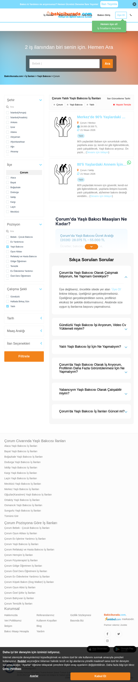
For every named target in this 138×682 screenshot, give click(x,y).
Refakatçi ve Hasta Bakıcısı (23, 255)
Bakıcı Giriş (103, 15)
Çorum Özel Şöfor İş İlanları (19, 591)
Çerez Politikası (12, 668)
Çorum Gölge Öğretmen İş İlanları (23, 564)
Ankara (13, 121)
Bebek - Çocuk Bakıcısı (21, 236)
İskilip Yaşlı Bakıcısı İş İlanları (20, 466)
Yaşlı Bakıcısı (16, 246)
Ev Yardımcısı (17, 241)
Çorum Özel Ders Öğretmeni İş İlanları (25, 570)
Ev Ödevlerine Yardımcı (21, 270)
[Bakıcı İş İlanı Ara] (64, 63)
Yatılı (12, 305)
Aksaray (14, 150)
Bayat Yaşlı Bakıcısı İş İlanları (20, 450)
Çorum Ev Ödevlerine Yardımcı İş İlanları (27, 575)
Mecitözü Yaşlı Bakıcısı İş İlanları (22, 482)
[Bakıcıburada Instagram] (107, 639)
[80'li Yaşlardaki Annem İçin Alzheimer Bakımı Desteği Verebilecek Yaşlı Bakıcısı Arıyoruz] (83, 179)
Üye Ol (121, 15)
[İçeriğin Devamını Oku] (91, 246)
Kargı (13, 201)
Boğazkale (15, 186)
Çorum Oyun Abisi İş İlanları (20, 586)
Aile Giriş (87, 15)
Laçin (13, 206)
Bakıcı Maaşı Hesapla (16, 630)
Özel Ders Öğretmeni (20, 275)
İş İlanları (49, 15)
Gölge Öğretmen (18, 260)
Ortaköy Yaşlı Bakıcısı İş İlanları (22, 499)
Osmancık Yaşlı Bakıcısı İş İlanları (23, 504)
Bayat (13, 181)
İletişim (8, 625)
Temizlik (14, 265)
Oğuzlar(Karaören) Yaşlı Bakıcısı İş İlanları (28, 493)
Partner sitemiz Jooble (115, 624)
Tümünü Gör (11, 515)
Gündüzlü (15, 295)
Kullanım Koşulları (47, 619)
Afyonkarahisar (17, 141)
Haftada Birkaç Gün (19, 300)
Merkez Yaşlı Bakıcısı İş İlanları (21, 488)
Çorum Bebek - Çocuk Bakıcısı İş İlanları (27, 527)
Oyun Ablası (16, 250)
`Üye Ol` (116, 288)
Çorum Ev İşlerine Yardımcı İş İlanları (25, 537)
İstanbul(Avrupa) (18, 111)
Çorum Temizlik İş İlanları (18, 602)
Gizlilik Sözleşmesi (80, 614)
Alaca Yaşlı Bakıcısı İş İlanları (20, 445)
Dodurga (14, 191)
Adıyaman (15, 136)
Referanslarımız (45, 614)
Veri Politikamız (13, 619)
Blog (39, 625)
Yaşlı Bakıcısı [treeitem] (44, 75)
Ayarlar (34, 675)
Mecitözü (14, 211)
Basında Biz (77, 619)
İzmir (12, 126)
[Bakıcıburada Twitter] (118, 633)
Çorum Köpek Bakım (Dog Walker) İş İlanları (29, 581)
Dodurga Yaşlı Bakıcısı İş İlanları (22, 461)
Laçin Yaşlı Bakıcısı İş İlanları (20, 477)
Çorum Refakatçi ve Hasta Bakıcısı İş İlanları (29, 548)
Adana (13, 131)
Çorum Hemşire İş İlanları (18, 554)
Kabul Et (100, 676)
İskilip (13, 196)
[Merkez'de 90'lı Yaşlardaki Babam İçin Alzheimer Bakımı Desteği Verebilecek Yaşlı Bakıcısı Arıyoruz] (83, 133)
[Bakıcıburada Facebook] (107, 633)
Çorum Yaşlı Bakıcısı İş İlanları (21, 543)
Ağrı (12, 146)
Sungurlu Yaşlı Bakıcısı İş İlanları (22, 509)
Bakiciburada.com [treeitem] (13, 75)
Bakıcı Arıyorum (68, 15)
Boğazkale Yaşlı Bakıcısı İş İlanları (23, 455)
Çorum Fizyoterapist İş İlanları (21, 559)
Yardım (41, 630)
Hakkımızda (11, 614)
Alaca (13, 177)
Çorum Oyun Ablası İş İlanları (20, 532)
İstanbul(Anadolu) (18, 116)
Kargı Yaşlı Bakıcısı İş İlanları (20, 472)
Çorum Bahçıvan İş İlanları (19, 597)
